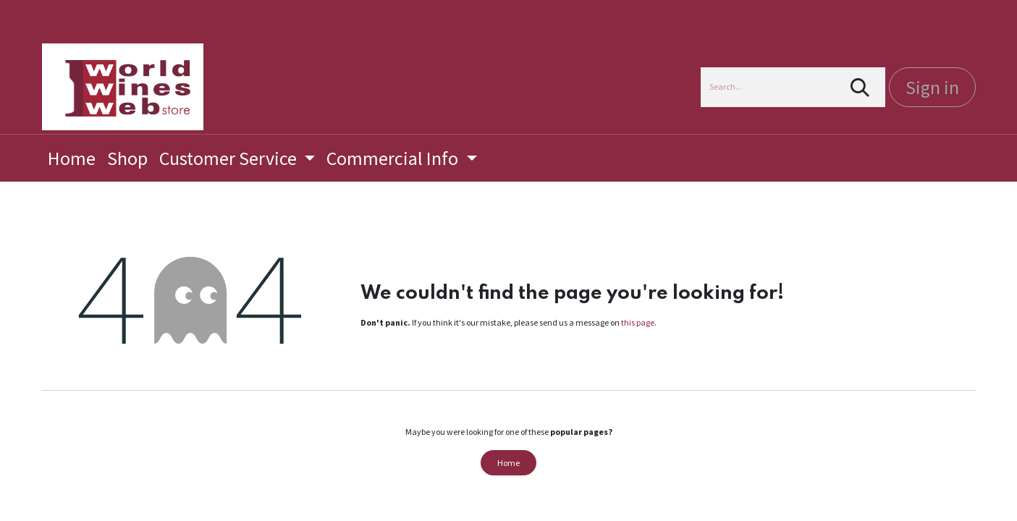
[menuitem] (71, 158)
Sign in (932, 87)
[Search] (859, 87)
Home (508, 462)
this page (637, 322)
